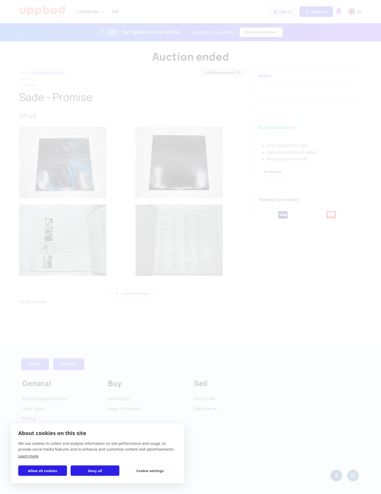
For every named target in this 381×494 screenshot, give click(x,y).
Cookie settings (150, 470)
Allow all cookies (42, 470)
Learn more (28, 456)
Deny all (95, 470)
